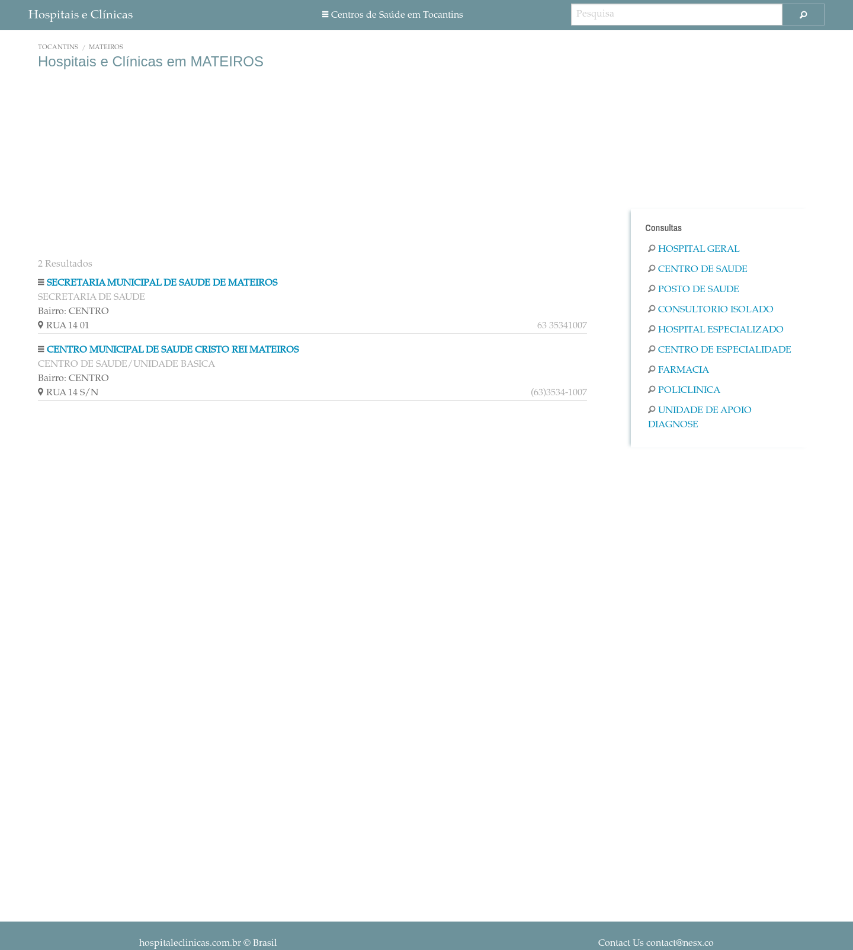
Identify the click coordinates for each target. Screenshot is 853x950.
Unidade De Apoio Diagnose (700, 418)
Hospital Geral (694, 249)
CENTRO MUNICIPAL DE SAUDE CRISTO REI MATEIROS (173, 350)
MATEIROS (106, 47)
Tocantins (58, 47)
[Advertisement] (312, 165)
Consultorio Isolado (711, 310)
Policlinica (684, 390)
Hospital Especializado (716, 330)
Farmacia (678, 370)
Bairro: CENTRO (73, 311)
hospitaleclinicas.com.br (190, 943)
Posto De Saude (693, 290)
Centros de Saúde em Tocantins (392, 15)
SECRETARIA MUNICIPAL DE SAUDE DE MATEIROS (162, 283)
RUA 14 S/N (312, 393)
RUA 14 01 (312, 326)
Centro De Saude (698, 269)
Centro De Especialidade (719, 350)
